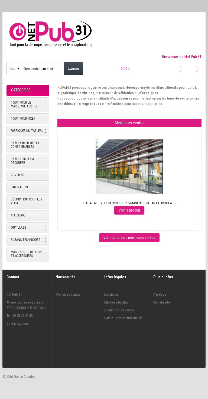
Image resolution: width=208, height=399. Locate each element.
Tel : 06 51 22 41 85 (19, 316)
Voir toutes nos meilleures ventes (129, 237)
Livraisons (111, 294)
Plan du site (161, 302)
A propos (159, 294)
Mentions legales (116, 302)
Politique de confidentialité (123, 318)
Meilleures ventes (68, 294)
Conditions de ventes (119, 310)
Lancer (73, 68)
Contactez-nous (17, 323)
